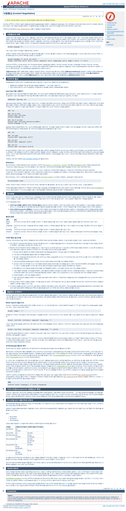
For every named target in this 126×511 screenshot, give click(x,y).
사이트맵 (122, 3)
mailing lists (18, 500)
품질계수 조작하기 (112, 29)
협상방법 (109, 27)
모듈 (104, 3)
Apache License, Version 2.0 (22, 507)
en (91, 16)
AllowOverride (79, 165)
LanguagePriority (17, 357)
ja (97, 16)
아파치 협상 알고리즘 (13, 238)
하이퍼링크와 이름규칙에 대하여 (20, 400)
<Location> (56, 165)
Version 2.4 (31, 9)
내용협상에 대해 (111, 22)
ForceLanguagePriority (62, 355)
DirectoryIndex (47, 177)
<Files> (64, 165)
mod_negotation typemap (30, 159)
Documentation (22, 9)
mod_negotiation (24, 29)
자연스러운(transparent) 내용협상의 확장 (23, 389)
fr (94, 16)
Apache (5, 9)
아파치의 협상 (111, 25)
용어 (117, 3)
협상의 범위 (10, 217)
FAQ (113, 3)
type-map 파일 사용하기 (14, 91)
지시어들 (108, 3)
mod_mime (12, 405)
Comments (110, 44)
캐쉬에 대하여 (111, 39)
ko (100, 16)
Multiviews (10, 162)
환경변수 (18, 376)
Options (21, 167)
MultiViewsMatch (97, 188)
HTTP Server (12, 9)
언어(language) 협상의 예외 (16, 346)
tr (103, 16)
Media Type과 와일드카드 (15, 303)
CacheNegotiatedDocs (14, 478)
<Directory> (47, 165)
